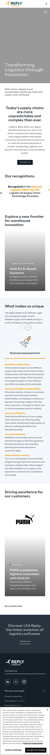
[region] (25, 731)
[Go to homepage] (16, 4)
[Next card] (28, 327)
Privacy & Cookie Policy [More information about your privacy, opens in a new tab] (33, 743)
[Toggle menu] (46, 4)
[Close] (47, 709)
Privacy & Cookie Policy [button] (13, 696)
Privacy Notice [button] (15, 701)
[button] (25, 162)
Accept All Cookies (36, 750)
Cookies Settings (13, 750)
